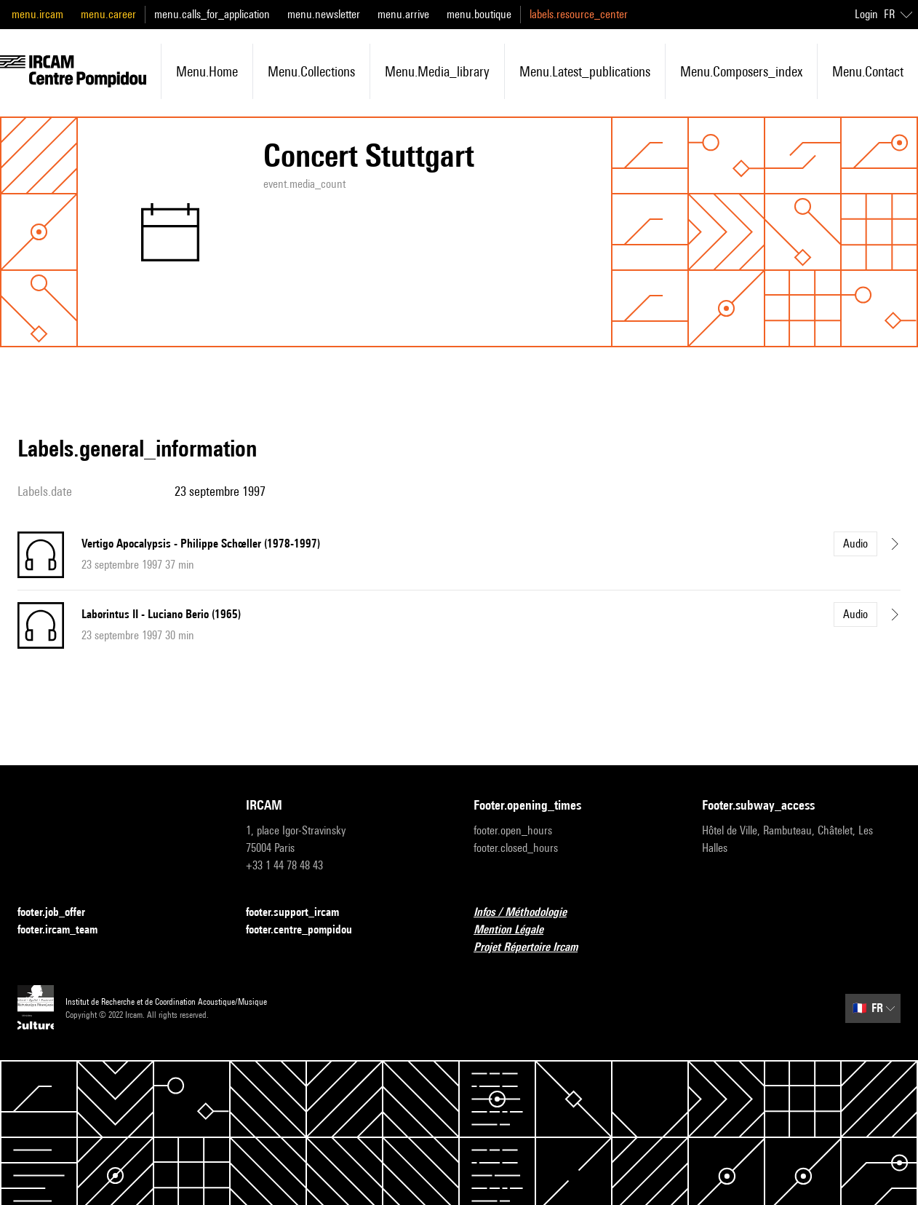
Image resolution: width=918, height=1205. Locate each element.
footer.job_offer (60, 912)
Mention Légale (517, 930)
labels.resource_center (579, 14)
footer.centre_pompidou (308, 930)
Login (866, 14)
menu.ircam (37, 14)
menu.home (207, 71)
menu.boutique (479, 14)
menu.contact (867, 71)
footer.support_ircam (301, 912)
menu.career (108, 14)
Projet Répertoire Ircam (534, 947)
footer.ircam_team (66, 930)
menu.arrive (403, 14)
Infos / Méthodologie (529, 912)
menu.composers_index (741, 71)
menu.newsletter (323, 14)
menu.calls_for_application (212, 14)
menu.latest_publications (584, 71)
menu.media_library (437, 71)
